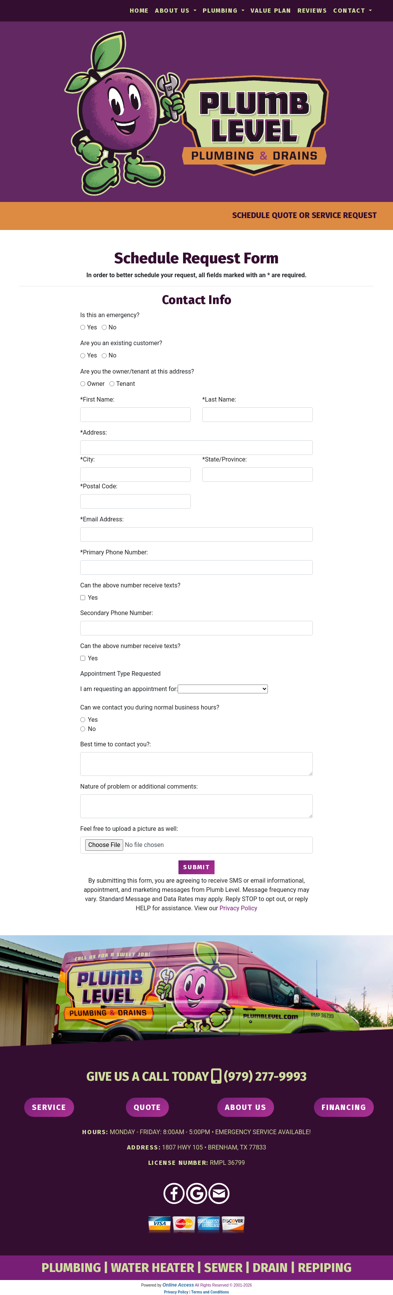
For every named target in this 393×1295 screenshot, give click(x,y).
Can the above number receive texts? (130, 585)
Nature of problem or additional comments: (139, 786)
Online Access (178, 1285)
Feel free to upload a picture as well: (129, 828)
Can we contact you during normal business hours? (149, 707)
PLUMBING (71, 1267)
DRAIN (270, 1267)
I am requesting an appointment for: (129, 689)
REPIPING (325, 1267)
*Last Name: (219, 399)
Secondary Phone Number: (116, 613)
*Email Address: (102, 519)
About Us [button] (173, 10)
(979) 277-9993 (265, 1076)
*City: (87, 459)
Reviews (312, 10)
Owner (96, 383)
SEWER (223, 1267)
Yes (92, 327)
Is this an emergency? (109, 315)
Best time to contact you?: (115, 744)
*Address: (93, 432)
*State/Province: (224, 459)
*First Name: (97, 399)
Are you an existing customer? (121, 343)
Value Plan (271, 10)
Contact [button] (350, 10)
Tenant (125, 383)
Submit (196, 867)
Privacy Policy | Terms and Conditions (196, 1292)
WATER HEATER (152, 1267)
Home (139, 10)
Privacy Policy (239, 908)
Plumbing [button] (221, 10)
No (113, 327)
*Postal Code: (98, 486)
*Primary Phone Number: (114, 552)
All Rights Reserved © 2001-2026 (223, 1285)
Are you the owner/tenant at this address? (137, 371)
